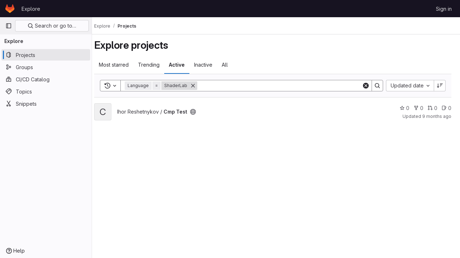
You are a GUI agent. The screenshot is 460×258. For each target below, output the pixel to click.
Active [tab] (183, 65)
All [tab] (231, 65)
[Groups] (45, 67)
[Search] (282, 85)
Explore (31, 9)
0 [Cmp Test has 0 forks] (418, 108)
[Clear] (366, 85)
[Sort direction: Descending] (440, 85)
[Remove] (199, 85)
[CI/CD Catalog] (45, 79)
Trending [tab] (155, 65)
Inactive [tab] (210, 65)
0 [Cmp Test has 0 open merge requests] (432, 108)
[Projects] (45, 55)
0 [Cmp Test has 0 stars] (404, 108)
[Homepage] (10, 8)
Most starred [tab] (120, 65)
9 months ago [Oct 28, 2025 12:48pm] (436, 116)
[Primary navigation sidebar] (8, 26)
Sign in (444, 9)
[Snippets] (45, 103)
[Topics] (45, 91)
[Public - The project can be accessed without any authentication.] (199, 112)
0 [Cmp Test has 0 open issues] (446, 108)
